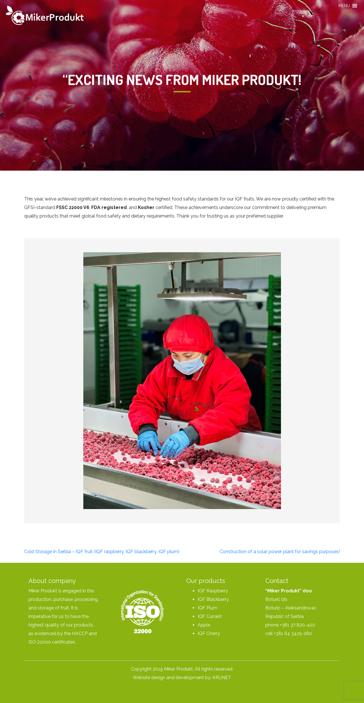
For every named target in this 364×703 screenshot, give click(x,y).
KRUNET (221, 677)
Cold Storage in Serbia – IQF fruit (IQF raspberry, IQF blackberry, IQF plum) (101, 551)
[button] (344, 5)
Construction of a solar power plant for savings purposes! (280, 551)
